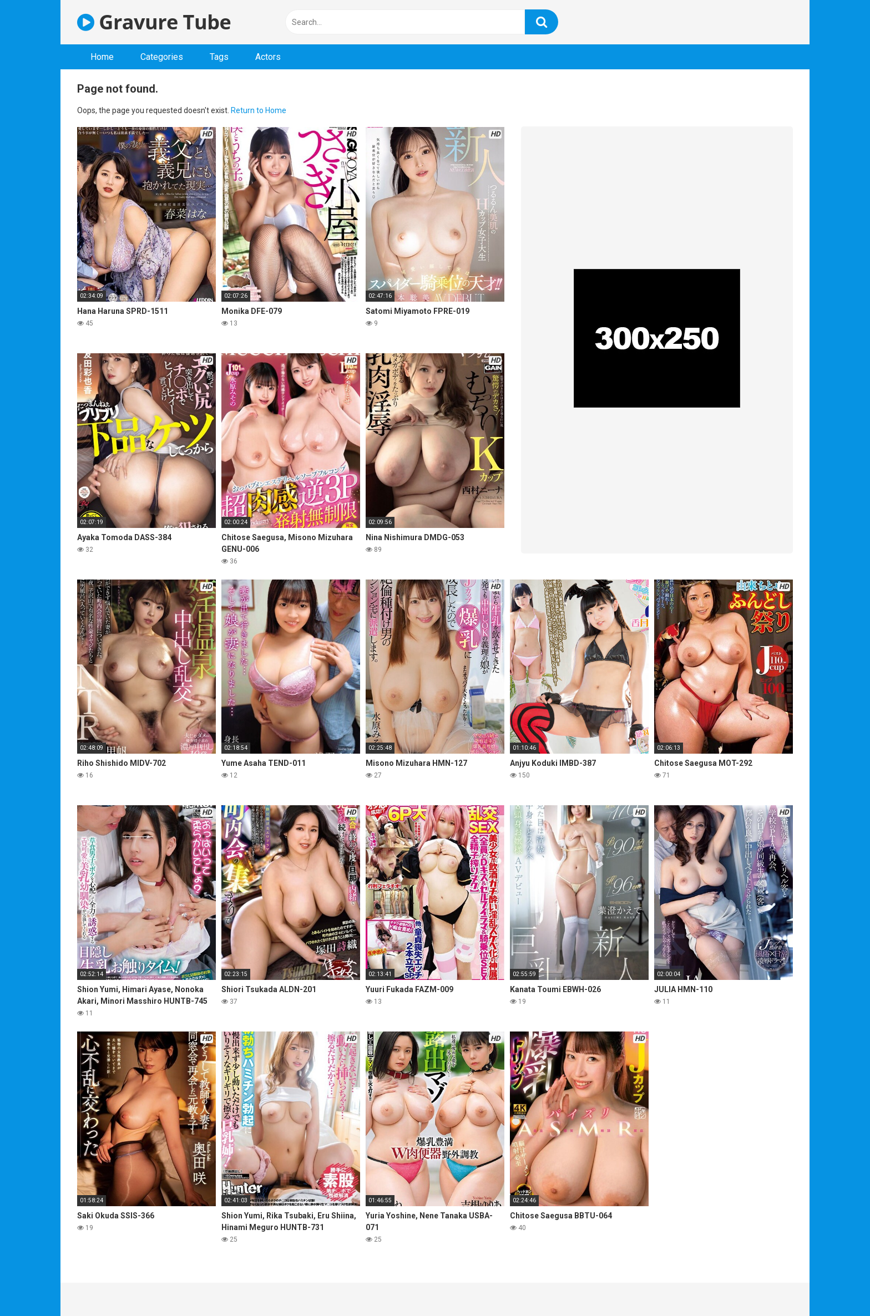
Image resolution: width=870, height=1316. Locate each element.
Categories (161, 57)
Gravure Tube (154, 21)
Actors (268, 57)
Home (102, 57)
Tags (219, 57)
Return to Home (258, 110)
